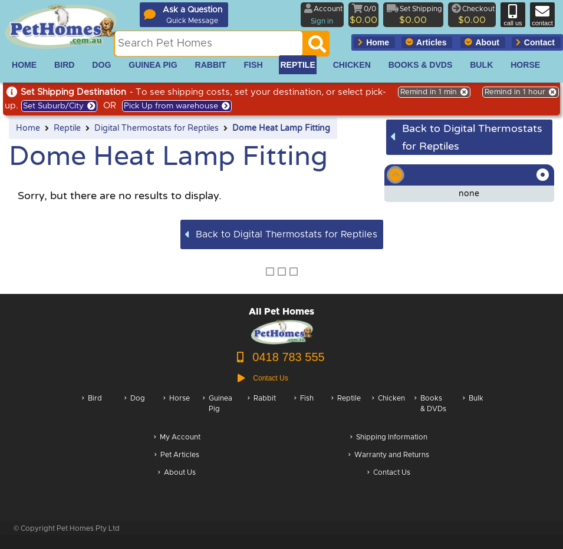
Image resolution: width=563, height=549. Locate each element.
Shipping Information (388, 438)
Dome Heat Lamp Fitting (281, 128)
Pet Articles (176, 455)
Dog (134, 410)
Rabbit (262, 410)
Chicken (388, 410)
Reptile (67, 128)
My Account (177, 438)
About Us (177, 473)
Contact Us (388, 473)
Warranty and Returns (388, 455)
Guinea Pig (217, 410)
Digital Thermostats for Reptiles (156, 128)
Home (28, 128)
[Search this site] (208, 43)
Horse (176, 410)
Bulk (473, 410)
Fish (304, 410)
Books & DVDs (430, 410)
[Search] (317, 47)
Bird (92, 410)
